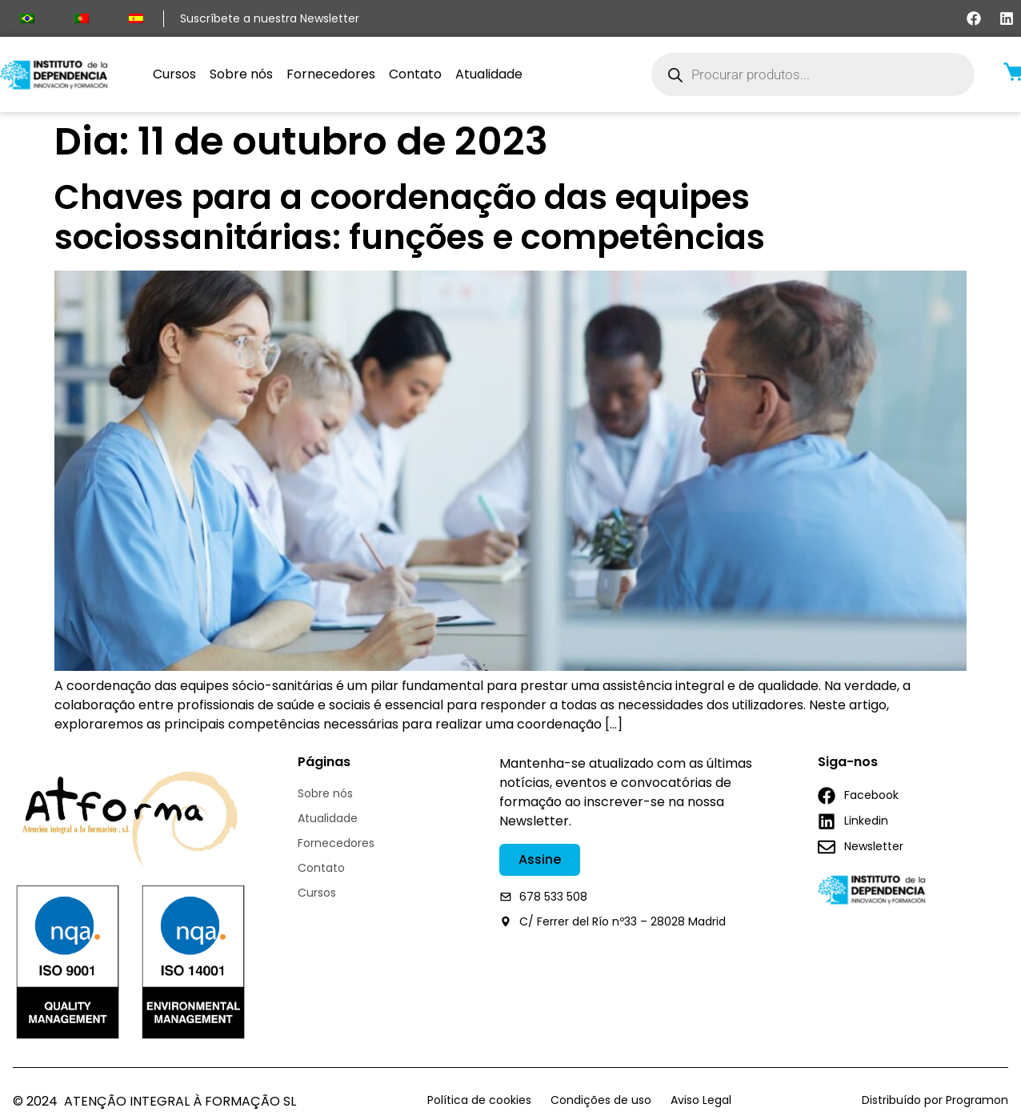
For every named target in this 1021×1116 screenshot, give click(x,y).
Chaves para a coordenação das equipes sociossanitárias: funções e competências (409, 217)
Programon (977, 1100)
